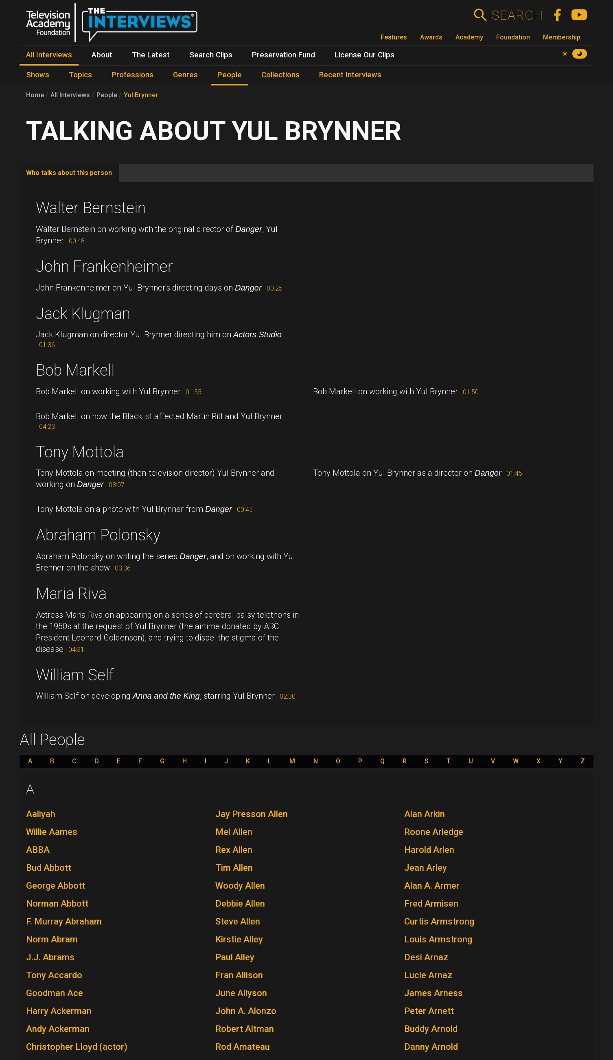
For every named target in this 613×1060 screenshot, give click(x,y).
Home (35, 95)
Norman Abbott (57, 903)
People (106, 95)
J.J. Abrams (50, 957)
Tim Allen (234, 868)
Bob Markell (75, 370)
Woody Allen (240, 886)
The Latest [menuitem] (151, 54)
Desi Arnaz (426, 957)
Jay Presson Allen (251, 814)
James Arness (433, 993)
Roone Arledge (433, 832)
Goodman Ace (54, 993)
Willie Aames (51, 832)
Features (394, 37)
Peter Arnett (429, 1011)
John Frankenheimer (104, 266)
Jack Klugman (83, 314)
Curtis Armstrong (439, 921)
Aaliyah (40, 814)
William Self (75, 675)
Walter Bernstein (91, 208)
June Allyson (241, 993)
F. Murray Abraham (64, 921)
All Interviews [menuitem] (49, 54)
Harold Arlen (429, 850)
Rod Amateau (242, 1047)
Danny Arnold (431, 1047)
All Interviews (70, 95)
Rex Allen (233, 850)
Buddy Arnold (431, 1029)
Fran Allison (239, 975)
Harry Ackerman (59, 1011)
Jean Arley (425, 868)
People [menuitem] (229, 74)
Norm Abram (52, 939)
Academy (469, 37)
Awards (431, 37)
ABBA (38, 850)
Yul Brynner (141, 95)
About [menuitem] (102, 54)
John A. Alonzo (245, 1011)
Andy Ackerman (58, 1029)
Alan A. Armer (432, 886)
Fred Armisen (431, 903)
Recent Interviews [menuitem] (350, 74)
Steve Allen (237, 921)
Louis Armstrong (438, 939)
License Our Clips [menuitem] (364, 54)
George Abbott (55, 886)
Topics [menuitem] (80, 74)
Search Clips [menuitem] (210, 54)
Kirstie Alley (239, 939)
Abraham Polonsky (98, 535)
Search (517, 15)
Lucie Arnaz (428, 975)
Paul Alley (234, 957)
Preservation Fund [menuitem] (283, 54)
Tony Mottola (80, 452)
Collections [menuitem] (280, 74)
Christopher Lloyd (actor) (76, 1047)
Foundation (513, 37)
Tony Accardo (54, 975)
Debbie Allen (240, 903)
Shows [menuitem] (37, 74)
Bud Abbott (48, 868)
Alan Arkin (424, 814)
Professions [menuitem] (132, 74)
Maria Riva (71, 594)
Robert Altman (244, 1029)
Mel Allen (233, 832)
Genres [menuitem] (185, 74)
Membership (561, 37)
